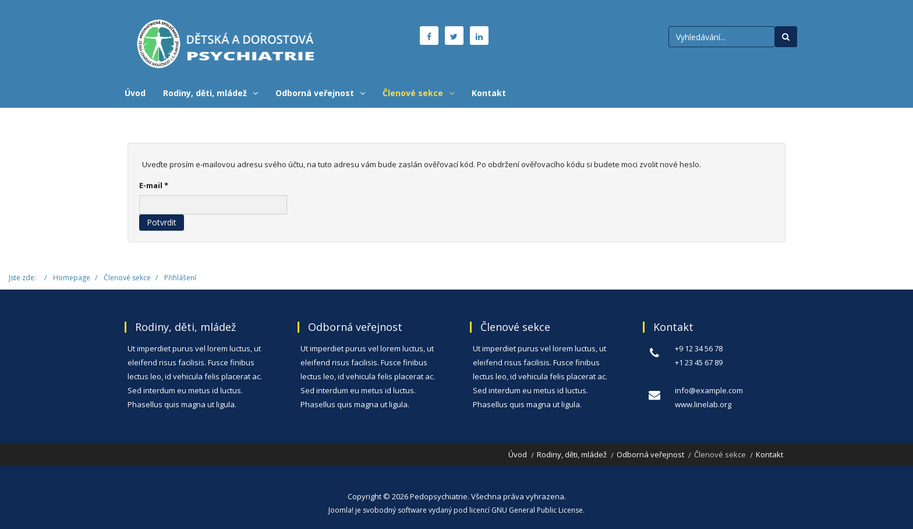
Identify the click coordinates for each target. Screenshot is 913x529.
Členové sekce (413, 92)
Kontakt (489, 92)
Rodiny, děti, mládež (205, 92)
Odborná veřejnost (314, 92)
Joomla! (340, 510)
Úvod (135, 92)
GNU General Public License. (538, 510)
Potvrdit (161, 222)
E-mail (153, 185)
